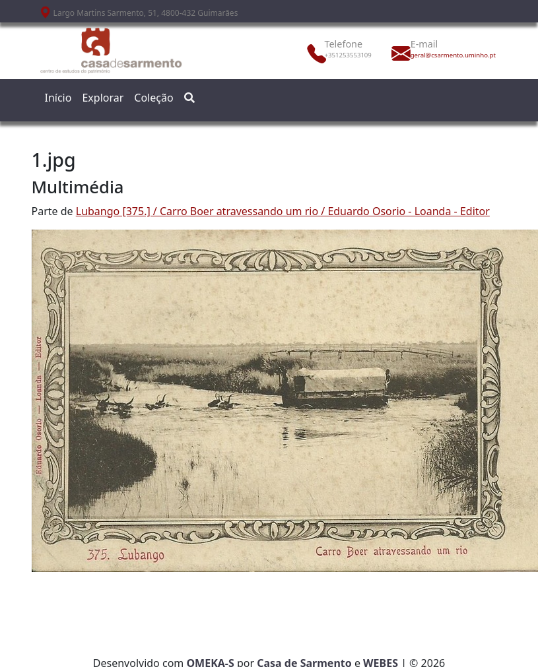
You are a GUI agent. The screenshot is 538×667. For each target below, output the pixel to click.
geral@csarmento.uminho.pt (440, 55)
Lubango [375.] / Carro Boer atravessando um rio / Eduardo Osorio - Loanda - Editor (283, 211)
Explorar (102, 97)
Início (58, 97)
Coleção (153, 97)
